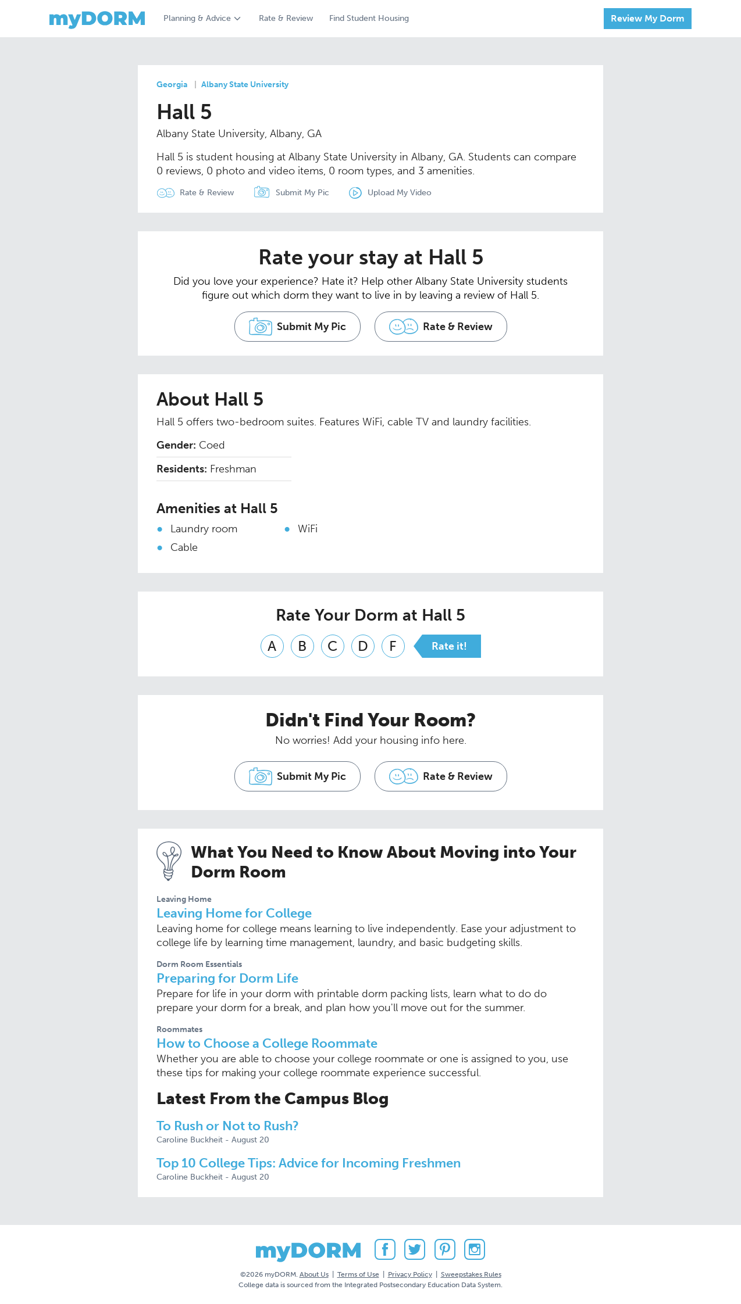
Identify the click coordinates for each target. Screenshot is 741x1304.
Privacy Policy (410, 1274)
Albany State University (244, 84)
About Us (314, 1274)
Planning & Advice (197, 18)
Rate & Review (286, 18)
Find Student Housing (369, 18)
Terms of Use (358, 1274)
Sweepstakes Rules (471, 1274)
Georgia (171, 84)
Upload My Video (400, 193)
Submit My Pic (302, 193)
